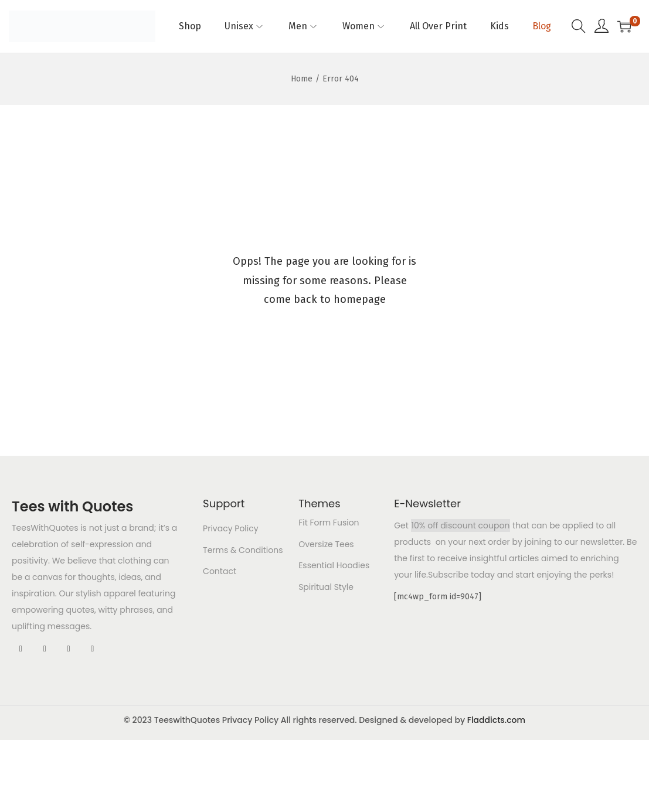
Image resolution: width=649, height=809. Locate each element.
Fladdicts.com (496, 720)
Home (301, 79)
